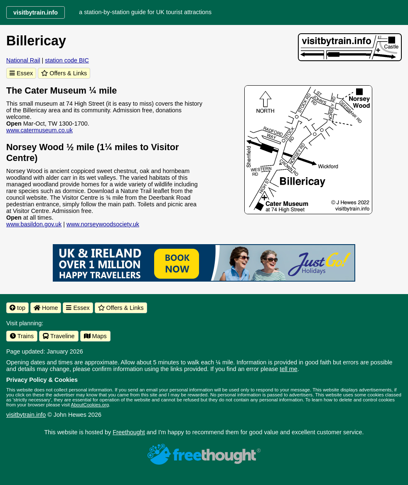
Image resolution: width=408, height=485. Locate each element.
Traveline (58, 336)
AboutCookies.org (90, 404)
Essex (21, 73)
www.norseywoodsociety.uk (102, 224)
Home (46, 307)
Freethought (129, 432)
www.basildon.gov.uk (33, 224)
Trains (22, 336)
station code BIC (67, 60)
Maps (95, 336)
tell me (288, 369)
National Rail (23, 60)
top (17, 307)
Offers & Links (64, 73)
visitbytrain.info (26, 414)
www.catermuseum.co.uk (39, 130)
